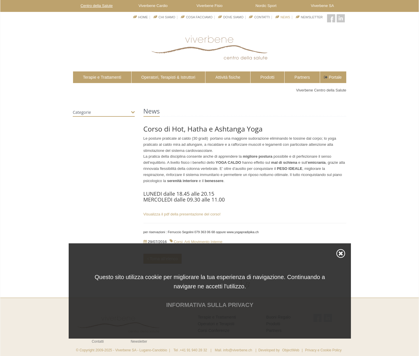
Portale (332, 77)
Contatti (262, 17)
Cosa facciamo (199, 17)
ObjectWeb (290, 350)
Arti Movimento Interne (203, 242)
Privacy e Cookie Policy (323, 350)
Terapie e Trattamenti (102, 77)
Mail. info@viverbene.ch (233, 350)
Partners (302, 77)
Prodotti (267, 77)
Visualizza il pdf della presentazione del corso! (182, 214)
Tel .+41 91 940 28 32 (190, 350)
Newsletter (312, 17)
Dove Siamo (233, 17)
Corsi (178, 242)
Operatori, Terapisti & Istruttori (168, 77)
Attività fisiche (227, 77)
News (285, 17)
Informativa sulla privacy (209, 305)
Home (143, 17)
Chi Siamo (167, 17)
